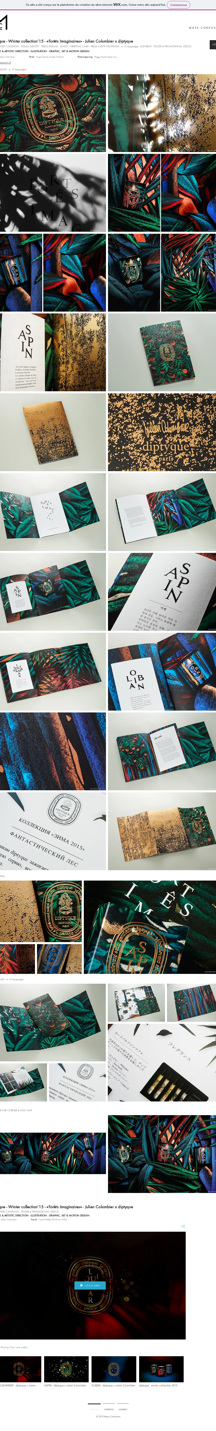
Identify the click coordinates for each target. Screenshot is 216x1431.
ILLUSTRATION (39, 51)
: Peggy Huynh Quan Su (96, 56)
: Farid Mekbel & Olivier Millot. (49, 1219)
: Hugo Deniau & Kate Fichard (46, 56)
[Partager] (182, 1226)
